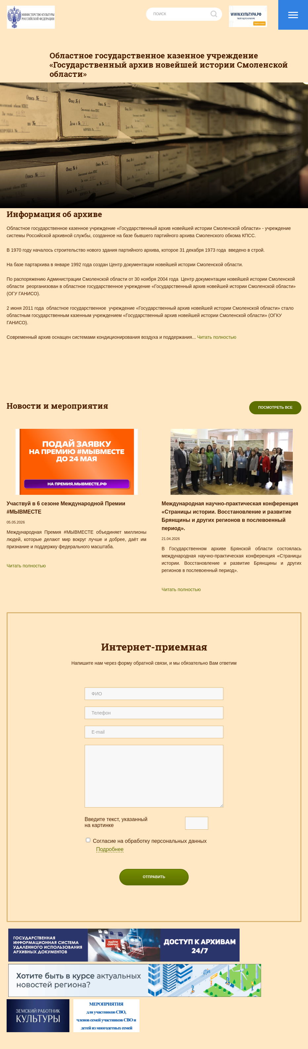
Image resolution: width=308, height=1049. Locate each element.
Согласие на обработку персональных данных (150, 845)
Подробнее (110, 849)
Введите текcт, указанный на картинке (116, 822)
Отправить (154, 877)
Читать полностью (216, 337)
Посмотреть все (275, 407)
